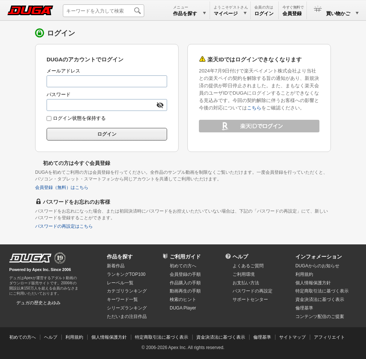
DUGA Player (183, 308)
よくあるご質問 (248, 265)
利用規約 (304, 274)
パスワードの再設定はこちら (64, 226)
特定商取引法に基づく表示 (161, 337)
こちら (254, 108)
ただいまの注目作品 (127, 316)
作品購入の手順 (185, 282)
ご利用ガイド (185, 257)
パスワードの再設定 (252, 291)
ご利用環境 (244, 274)
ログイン (264, 13)
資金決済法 (319, 299)
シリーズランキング (127, 308)
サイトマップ (292, 337)
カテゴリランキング (127, 291)
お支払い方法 (246, 282)
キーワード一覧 (122, 299)
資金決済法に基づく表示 (220, 337)
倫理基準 (304, 308)
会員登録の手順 (185, 274)
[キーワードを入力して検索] (103, 10)
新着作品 (116, 265)
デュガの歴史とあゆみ (38, 302)
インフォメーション (318, 257)
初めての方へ (183, 265)
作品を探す (120, 257)
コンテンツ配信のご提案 (319, 316)
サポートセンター (250, 299)
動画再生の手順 (185, 291)
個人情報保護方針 (313, 282)
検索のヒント (183, 299)
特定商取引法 (322, 291)
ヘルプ (240, 257)
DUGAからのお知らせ (317, 265)
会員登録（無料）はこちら (61, 187)
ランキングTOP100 (126, 274)
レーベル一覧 (120, 282)
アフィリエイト (329, 337)
